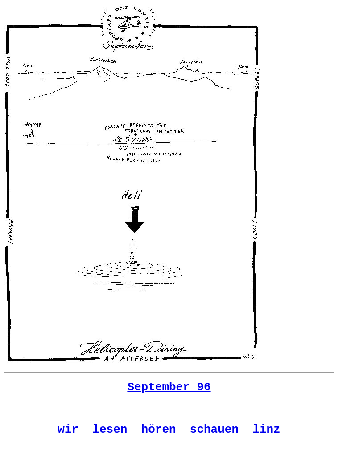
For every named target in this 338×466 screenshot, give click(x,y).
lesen (109, 436)
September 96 (168, 389)
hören (158, 436)
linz (266, 436)
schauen (214, 436)
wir (68, 436)
